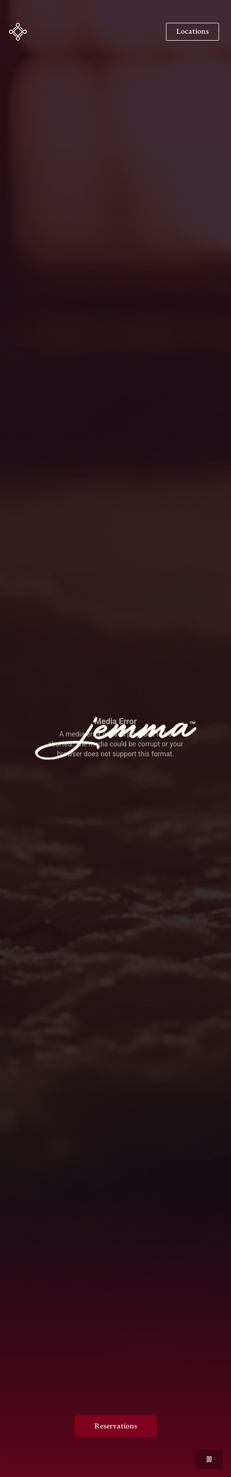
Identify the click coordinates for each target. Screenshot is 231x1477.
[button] (18, 32)
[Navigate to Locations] (192, 32)
